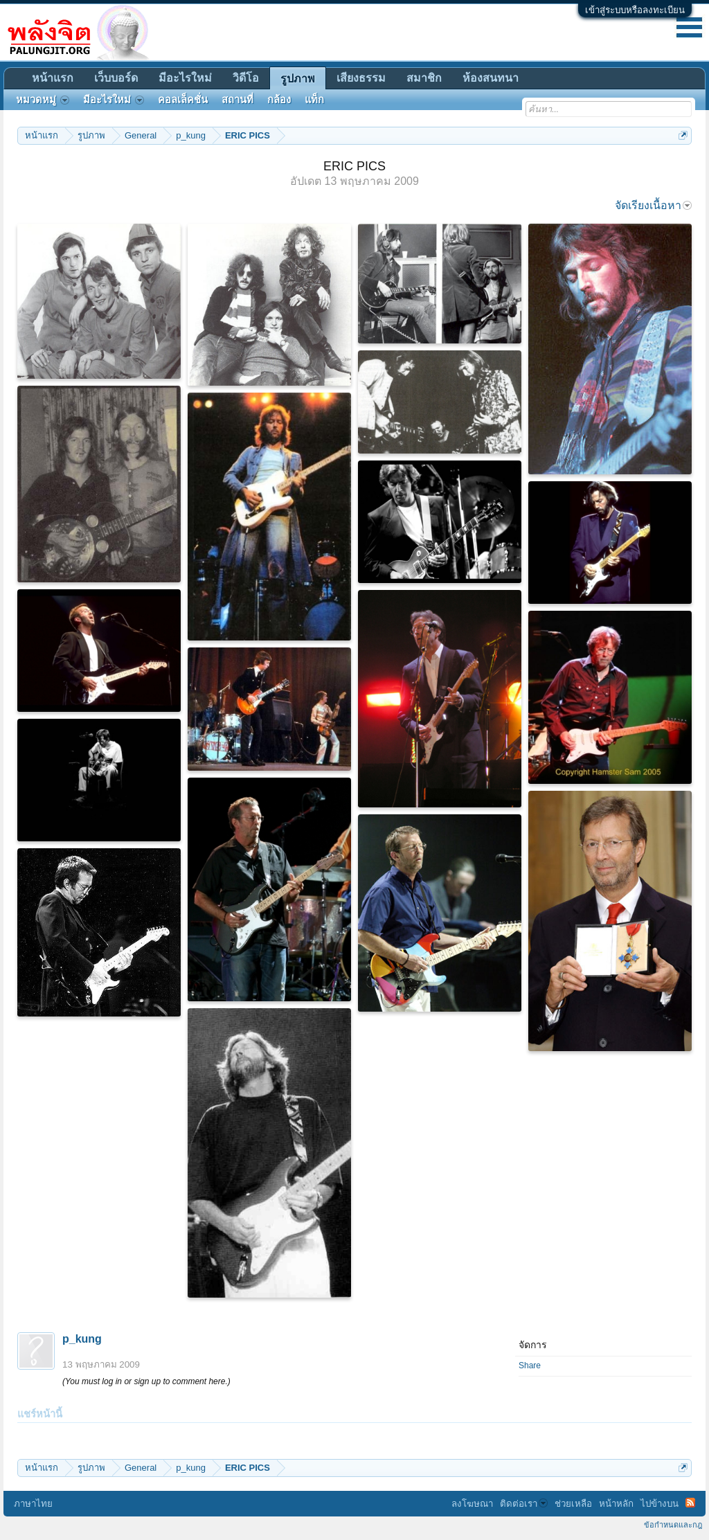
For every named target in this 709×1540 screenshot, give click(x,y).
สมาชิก (424, 78)
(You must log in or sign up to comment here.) (146, 1381)
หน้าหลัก (616, 1503)
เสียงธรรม (361, 78)
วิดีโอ (246, 78)
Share (530, 1365)
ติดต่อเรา (524, 1503)
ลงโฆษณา (472, 1503)
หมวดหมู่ (42, 99)
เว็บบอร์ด (116, 78)
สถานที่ (237, 99)
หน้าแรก (52, 78)
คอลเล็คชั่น (183, 99)
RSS (690, 1502)
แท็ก (314, 99)
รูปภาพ (297, 78)
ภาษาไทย (33, 1503)
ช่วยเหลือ (573, 1503)
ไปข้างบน (659, 1503)
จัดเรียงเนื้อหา (653, 205)
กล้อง (279, 99)
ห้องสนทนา (491, 78)
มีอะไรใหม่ (185, 78)
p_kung (82, 1339)
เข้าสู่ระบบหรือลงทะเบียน (635, 10)
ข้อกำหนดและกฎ (673, 1525)
